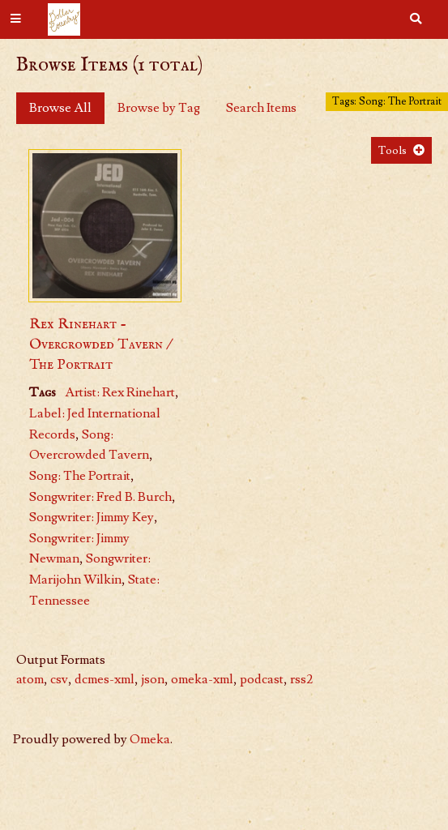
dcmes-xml (104, 679)
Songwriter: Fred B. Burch (100, 497)
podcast (262, 679)
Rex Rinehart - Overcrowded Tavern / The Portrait (100, 344)
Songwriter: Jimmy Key (91, 517)
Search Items (261, 108)
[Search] (415, 19)
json (152, 679)
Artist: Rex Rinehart (120, 392)
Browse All (60, 108)
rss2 (301, 679)
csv (59, 679)
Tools (392, 150)
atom (30, 679)
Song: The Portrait (79, 476)
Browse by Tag (158, 108)
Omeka (150, 739)
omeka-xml (202, 679)
